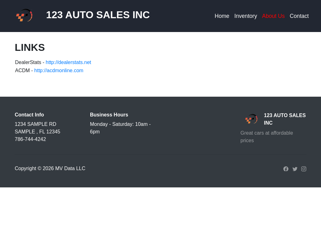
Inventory (245, 16)
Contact (299, 16)
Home (222, 16)
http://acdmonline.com (58, 70)
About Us (273, 16)
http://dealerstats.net (68, 62)
